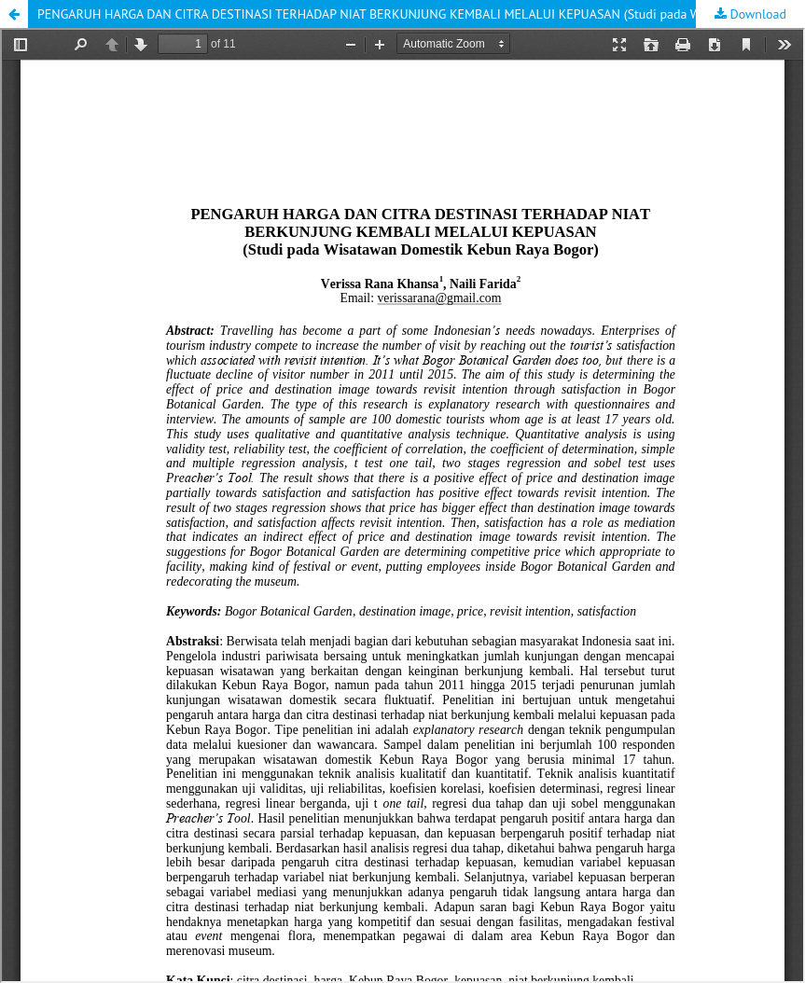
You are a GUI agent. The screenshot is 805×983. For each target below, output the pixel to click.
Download (756, 14)
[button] (14, 14)
